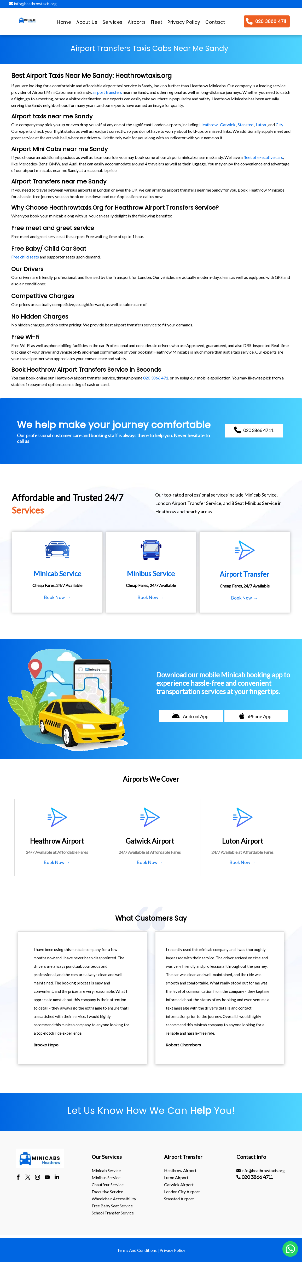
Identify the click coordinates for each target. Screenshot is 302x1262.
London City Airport (182, 1191)
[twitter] (28, 1177)
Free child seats (25, 256)
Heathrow (208, 124)
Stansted (245, 124)
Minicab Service (106, 1170)
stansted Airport (179, 1198)
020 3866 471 (155, 377)
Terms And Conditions (137, 1250)
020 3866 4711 (257, 1177)
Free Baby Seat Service (112, 1205)
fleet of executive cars (263, 157)
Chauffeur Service (108, 1184)
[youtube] (47, 1177)
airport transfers (107, 92)
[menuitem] (64, 23)
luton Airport (176, 1177)
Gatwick (227, 124)
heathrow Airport (180, 1170)
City (279, 124)
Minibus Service (106, 1177)
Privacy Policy (172, 1250)
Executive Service (107, 1191)
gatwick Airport (179, 1184)
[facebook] (18, 1177)
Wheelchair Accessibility (114, 1198)
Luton (261, 124)
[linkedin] (57, 1177)
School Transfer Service (113, 1212)
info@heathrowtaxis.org (33, 3)
